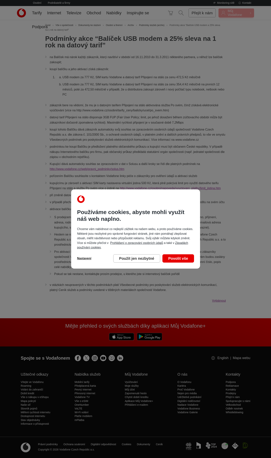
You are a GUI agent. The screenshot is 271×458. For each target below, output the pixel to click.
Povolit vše (178, 258)
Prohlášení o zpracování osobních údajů (136, 243)
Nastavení (84, 258)
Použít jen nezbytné (136, 258)
